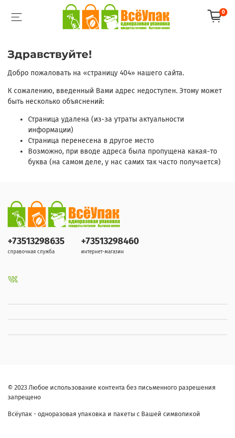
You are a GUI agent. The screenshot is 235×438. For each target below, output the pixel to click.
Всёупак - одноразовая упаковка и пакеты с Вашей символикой (104, 414)
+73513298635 (36, 241)
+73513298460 (110, 241)
